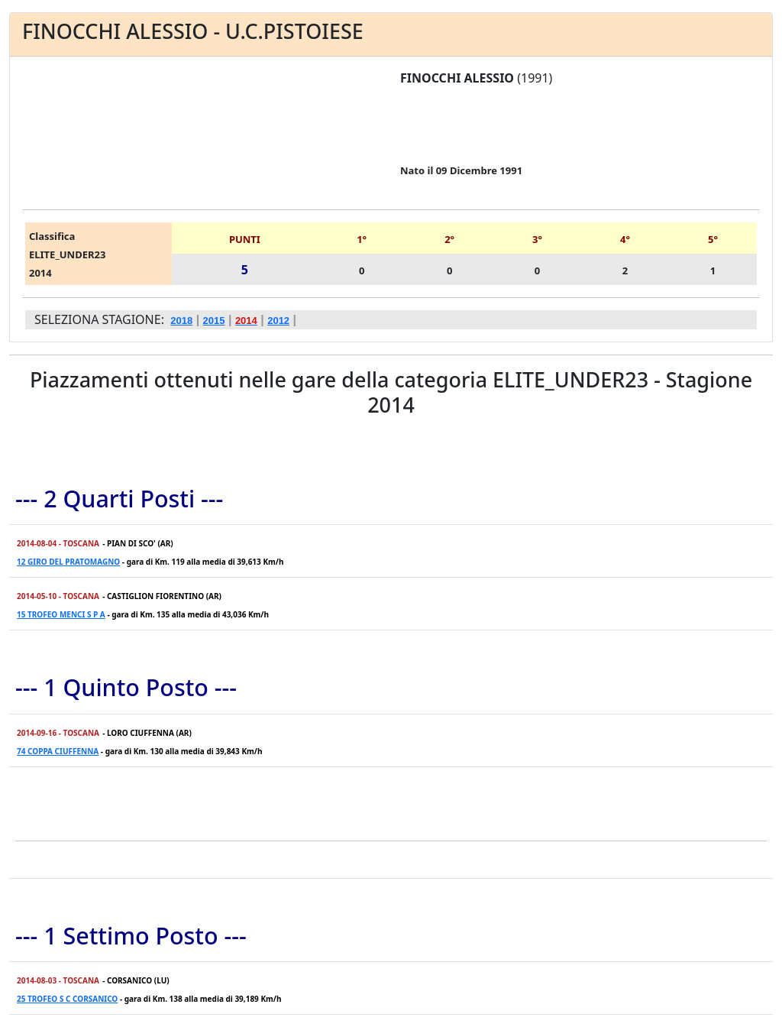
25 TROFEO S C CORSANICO (67, 998)
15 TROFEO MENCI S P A (61, 614)
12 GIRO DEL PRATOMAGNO (68, 561)
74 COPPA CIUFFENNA (58, 751)
